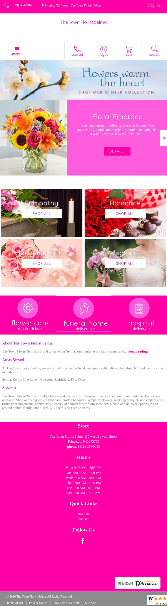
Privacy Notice (38, 602)
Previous (3, 138)
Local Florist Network (66, 602)
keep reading (138, 351)
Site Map (90, 602)
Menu (16, 54)
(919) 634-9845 (22, 5)
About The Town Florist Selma (27, 343)
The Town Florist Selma (83, 22)
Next (163, 138)
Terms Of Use (15, 602)
